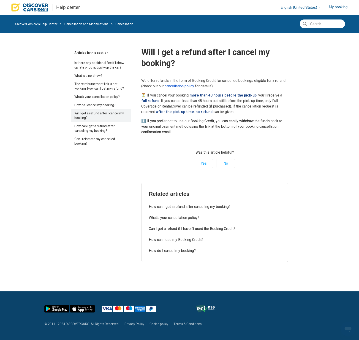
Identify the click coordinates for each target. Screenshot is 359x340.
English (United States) (300, 7)
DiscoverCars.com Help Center (35, 24)
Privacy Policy (134, 324)
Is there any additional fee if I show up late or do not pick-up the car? (99, 65)
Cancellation (124, 24)
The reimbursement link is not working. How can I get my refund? (99, 86)
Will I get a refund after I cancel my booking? (99, 115)
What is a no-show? (88, 75)
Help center (68, 7)
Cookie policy (159, 324)
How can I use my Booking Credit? (176, 240)
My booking (338, 7)
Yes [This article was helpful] (204, 163)
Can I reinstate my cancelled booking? (94, 141)
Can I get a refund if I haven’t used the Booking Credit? (192, 229)
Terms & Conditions (188, 324)
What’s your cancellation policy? (97, 97)
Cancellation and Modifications (86, 24)
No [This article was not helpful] (225, 163)
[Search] (322, 23)
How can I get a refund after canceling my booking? (94, 128)
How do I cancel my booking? (95, 105)
